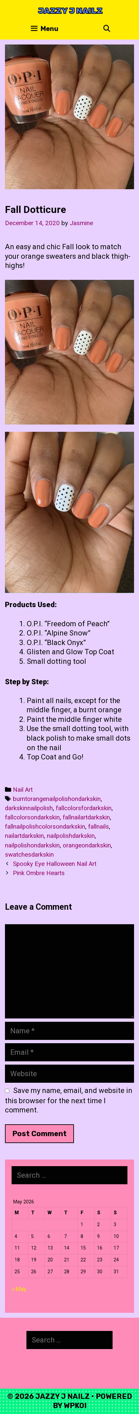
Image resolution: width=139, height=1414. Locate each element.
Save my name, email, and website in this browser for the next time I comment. (68, 1100)
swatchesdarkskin (29, 854)
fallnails (98, 826)
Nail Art (23, 789)
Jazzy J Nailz (70, 10)
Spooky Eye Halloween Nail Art (54, 864)
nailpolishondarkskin (32, 845)
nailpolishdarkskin (71, 836)
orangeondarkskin (87, 845)
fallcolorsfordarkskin (84, 808)
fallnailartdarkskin (86, 817)
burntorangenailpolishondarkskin (57, 799)
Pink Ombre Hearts (39, 873)
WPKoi (75, 1405)
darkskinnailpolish (29, 808)
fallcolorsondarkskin (32, 817)
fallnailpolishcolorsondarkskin (45, 826)
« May (19, 1288)
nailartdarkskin (24, 836)
